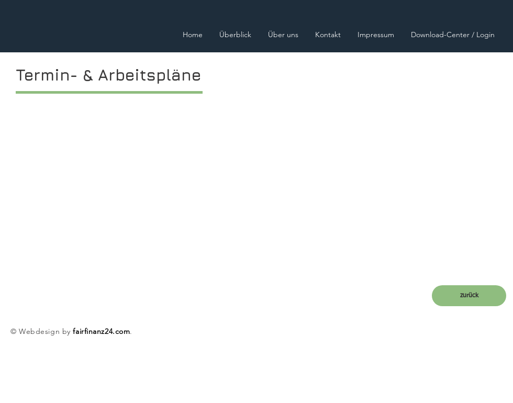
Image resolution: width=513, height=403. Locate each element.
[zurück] (469, 295)
